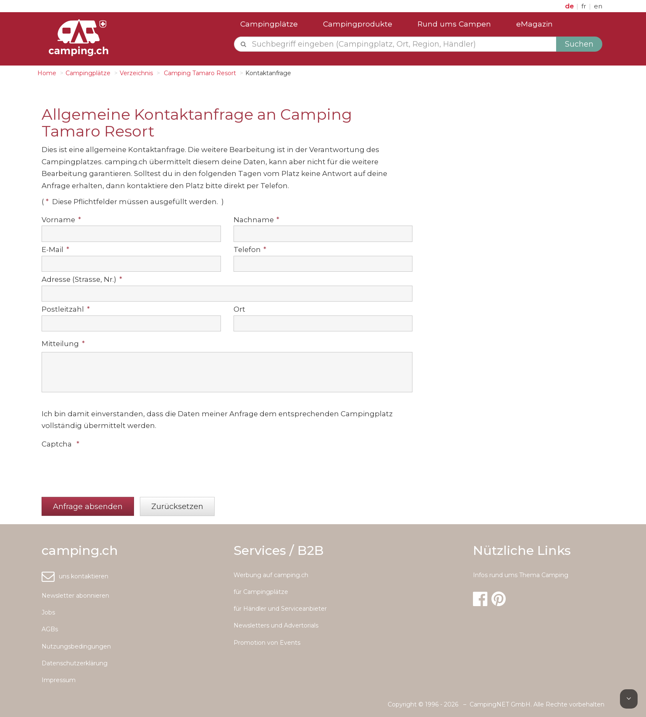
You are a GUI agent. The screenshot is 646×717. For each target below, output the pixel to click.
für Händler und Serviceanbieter (280, 608)
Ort (239, 309)
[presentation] (105, 468)
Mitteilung (63, 343)
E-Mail (55, 249)
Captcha (60, 444)
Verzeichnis (136, 73)
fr (584, 6)
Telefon (250, 249)
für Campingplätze (261, 592)
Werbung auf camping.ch (271, 575)
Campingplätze (269, 23)
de (570, 6)
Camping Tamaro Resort (199, 73)
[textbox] (403, 44)
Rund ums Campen (454, 23)
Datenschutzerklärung (75, 663)
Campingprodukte (357, 23)
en (598, 6)
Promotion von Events (267, 642)
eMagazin (534, 23)
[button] (88, 506)
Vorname (61, 219)
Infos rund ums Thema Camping (520, 575)
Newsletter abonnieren (75, 595)
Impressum (59, 680)
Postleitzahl (66, 309)
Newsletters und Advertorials (276, 625)
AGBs (50, 629)
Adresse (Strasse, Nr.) (82, 279)
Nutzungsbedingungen (76, 646)
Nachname (257, 219)
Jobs (48, 612)
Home (46, 73)
